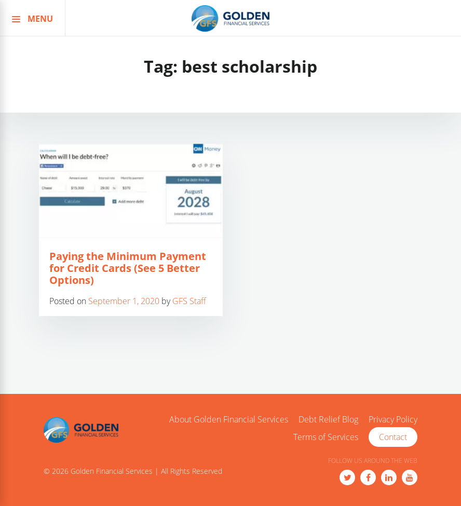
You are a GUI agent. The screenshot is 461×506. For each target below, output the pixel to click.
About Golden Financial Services (228, 420)
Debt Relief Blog (328, 420)
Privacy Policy (393, 420)
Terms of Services (325, 437)
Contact (393, 437)
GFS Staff (189, 301)
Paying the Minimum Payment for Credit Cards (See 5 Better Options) (127, 268)
